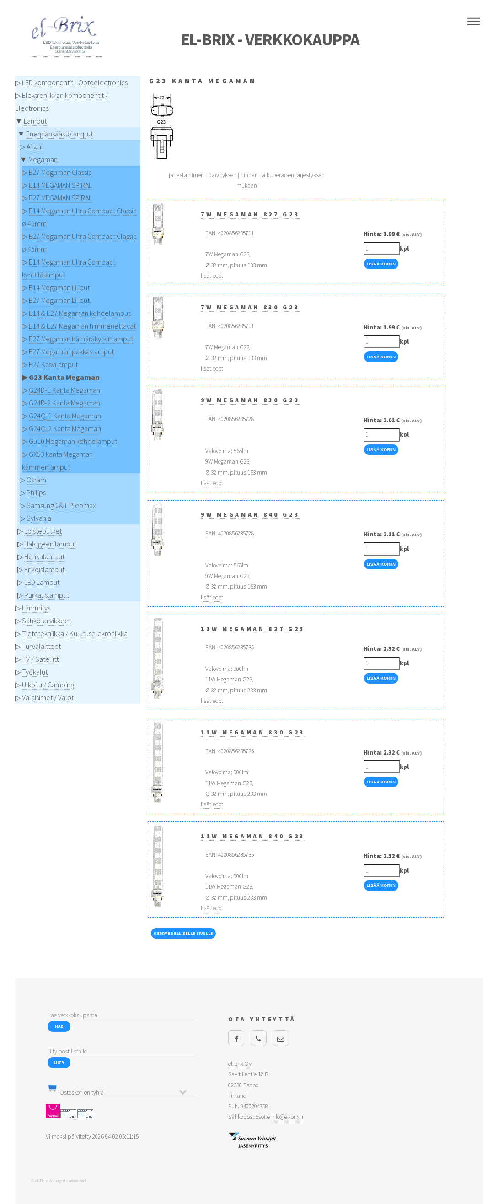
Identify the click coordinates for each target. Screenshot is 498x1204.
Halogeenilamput (50, 543)
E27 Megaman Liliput (59, 300)
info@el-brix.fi (287, 1117)
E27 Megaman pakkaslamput (71, 351)
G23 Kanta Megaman (64, 377)
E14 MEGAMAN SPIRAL (60, 184)
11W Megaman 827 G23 (253, 629)
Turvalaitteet (41, 646)
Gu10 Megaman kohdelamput (73, 441)
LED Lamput (41, 582)
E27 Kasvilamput (53, 364)
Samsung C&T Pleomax (61, 505)
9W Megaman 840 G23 (250, 514)
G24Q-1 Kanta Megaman (65, 415)
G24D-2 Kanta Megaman (64, 402)
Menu (473, 21)
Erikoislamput (44, 569)
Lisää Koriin (381, 264)
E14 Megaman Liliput (59, 287)
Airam (35, 146)
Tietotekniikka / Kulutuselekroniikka (75, 633)
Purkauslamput (46, 594)
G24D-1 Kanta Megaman (64, 389)
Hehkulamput (44, 556)
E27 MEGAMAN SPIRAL (60, 197)
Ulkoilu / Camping (48, 684)
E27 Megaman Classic (60, 172)
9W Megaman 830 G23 (250, 400)
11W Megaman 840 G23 (253, 836)
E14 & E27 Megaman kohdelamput (79, 313)
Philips (36, 492)
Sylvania (39, 518)
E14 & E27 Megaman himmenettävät (82, 325)
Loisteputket (43, 530)
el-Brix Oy (240, 1064)
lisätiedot (212, 276)
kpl (404, 249)
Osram (36, 479)
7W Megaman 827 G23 (250, 214)
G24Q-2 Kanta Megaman (65, 428)
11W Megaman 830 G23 (253, 732)
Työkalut (35, 671)
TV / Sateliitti (41, 659)
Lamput (35, 120)
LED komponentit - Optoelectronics (75, 82)
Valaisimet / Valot (48, 697)
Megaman (43, 159)
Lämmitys (36, 607)
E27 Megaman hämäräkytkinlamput (81, 338)
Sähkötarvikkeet (46, 620)
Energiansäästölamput (59, 133)
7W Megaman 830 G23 (250, 307)
